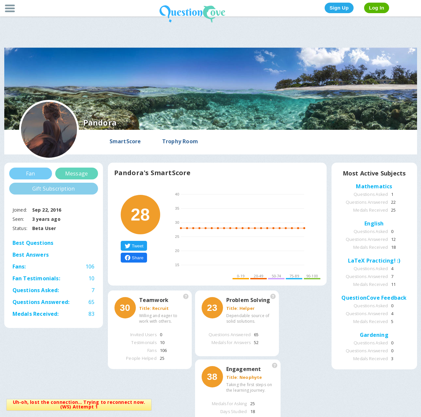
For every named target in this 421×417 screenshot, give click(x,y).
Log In (376, 8)
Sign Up (339, 8)
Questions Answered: (41, 302)
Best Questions (33, 242)
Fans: (53, 266)
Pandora (99, 123)
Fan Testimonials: (36, 278)
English (374, 224)
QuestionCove (192, 14)
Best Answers (30, 254)
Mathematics (374, 187)
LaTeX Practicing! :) (374, 261)
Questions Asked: (35, 290)
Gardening (374, 335)
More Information (185, 296)
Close (147, 404)
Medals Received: (35, 313)
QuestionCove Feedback (374, 298)
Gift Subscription (53, 188)
